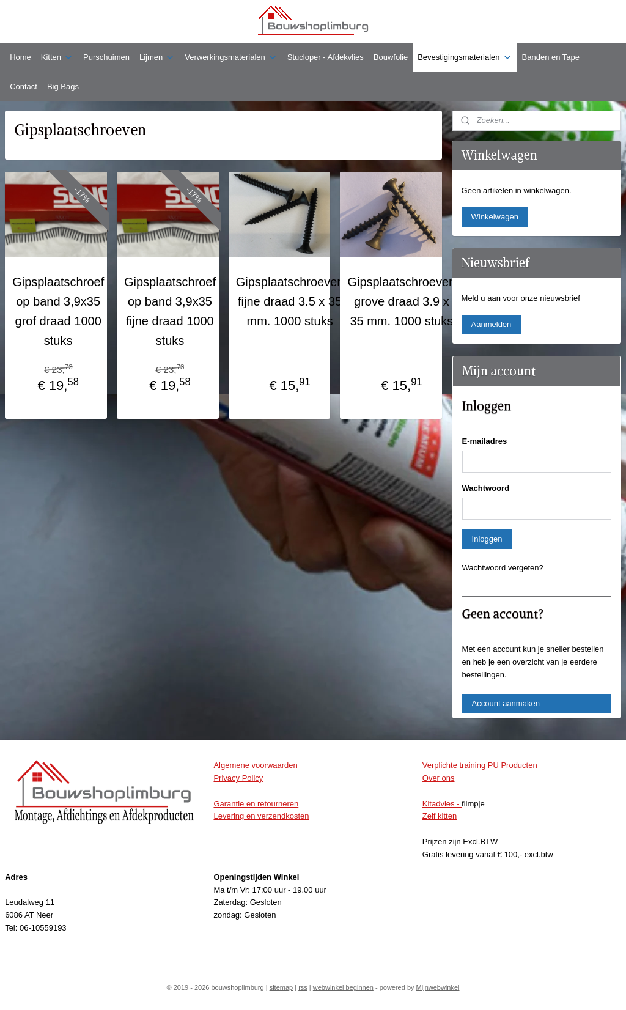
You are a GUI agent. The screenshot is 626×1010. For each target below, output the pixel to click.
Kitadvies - (442, 803)
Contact (23, 86)
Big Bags (63, 86)
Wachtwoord (486, 488)
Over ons (438, 778)
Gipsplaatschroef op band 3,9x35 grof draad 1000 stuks (58, 311)
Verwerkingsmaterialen (231, 57)
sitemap (281, 987)
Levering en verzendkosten (261, 815)
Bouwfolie (391, 57)
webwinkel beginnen (343, 987)
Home (20, 57)
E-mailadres (484, 441)
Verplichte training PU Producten (479, 765)
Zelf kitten (439, 815)
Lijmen (157, 57)
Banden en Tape (551, 57)
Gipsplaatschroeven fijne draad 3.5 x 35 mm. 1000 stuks (290, 301)
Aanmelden (491, 324)
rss (302, 987)
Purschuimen (106, 57)
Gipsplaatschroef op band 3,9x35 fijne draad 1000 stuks (170, 311)
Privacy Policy (238, 778)
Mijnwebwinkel (438, 987)
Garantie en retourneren (255, 803)
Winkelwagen (494, 216)
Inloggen (487, 539)
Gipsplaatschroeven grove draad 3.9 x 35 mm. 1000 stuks (401, 301)
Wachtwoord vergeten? (502, 567)
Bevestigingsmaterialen (465, 57)
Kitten (57, 57)
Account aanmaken (506, 703)
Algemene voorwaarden (255, 765)
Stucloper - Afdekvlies (325, 57)
